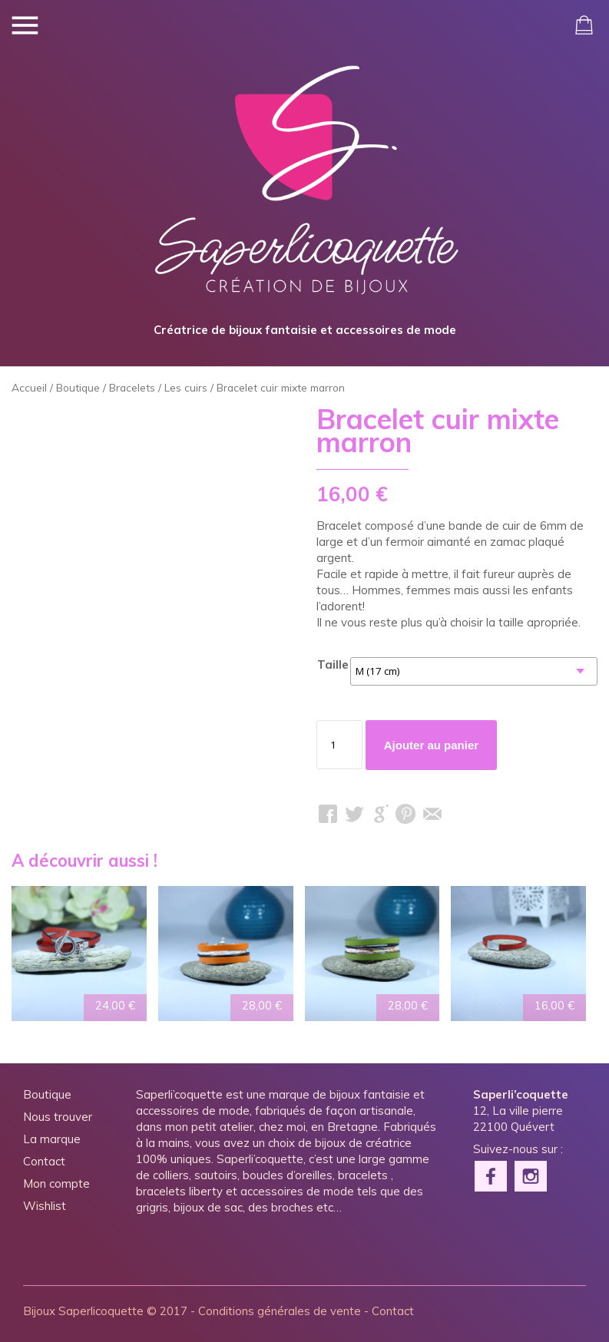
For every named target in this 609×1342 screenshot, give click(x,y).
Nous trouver (57, 1116)
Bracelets (132, 387)
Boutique (78, 387)
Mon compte (56, 1183)
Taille (333, 664)
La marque (52, 1139)
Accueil (29, 387)
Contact (44, 1161)
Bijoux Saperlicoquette (83, 1311)
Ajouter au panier (431, 745)
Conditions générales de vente (279, 1311)
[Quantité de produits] (339, 744)
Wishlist (44, 1205)
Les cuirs (185, 387)
